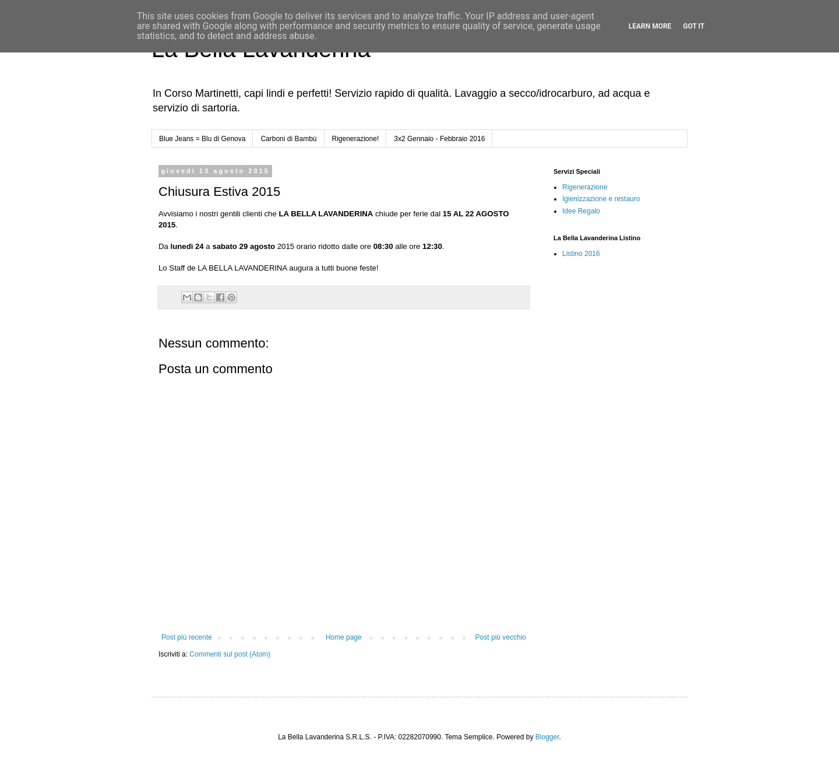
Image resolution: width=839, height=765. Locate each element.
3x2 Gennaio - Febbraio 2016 (439, 139)
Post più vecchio (500, 637)
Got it (693, 26)
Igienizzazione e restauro (601, 199)
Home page (344, 637)
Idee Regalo (581, 211)
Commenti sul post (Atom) (229, 654)
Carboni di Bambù (288, 139)
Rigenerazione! (355, 139)
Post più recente (186, 637)
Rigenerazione (584, 187)
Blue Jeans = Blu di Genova (202, 139)
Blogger (547, 737)
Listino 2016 (581, 254)
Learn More (650, 26)
